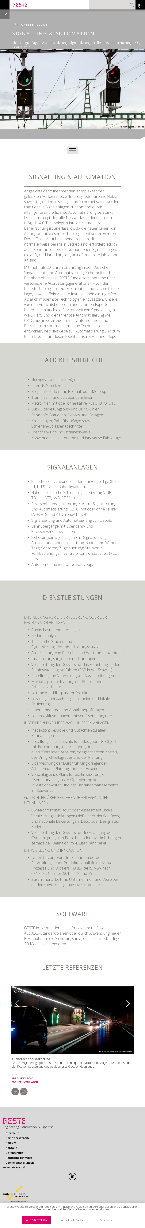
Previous (14, 1002)
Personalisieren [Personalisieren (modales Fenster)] (109, 1220)
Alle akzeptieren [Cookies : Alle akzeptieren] (36, 1220)
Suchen (132, 5)
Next (130, 1002)
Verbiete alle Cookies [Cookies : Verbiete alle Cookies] (73, 1220)
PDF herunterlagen (24, 1082)
